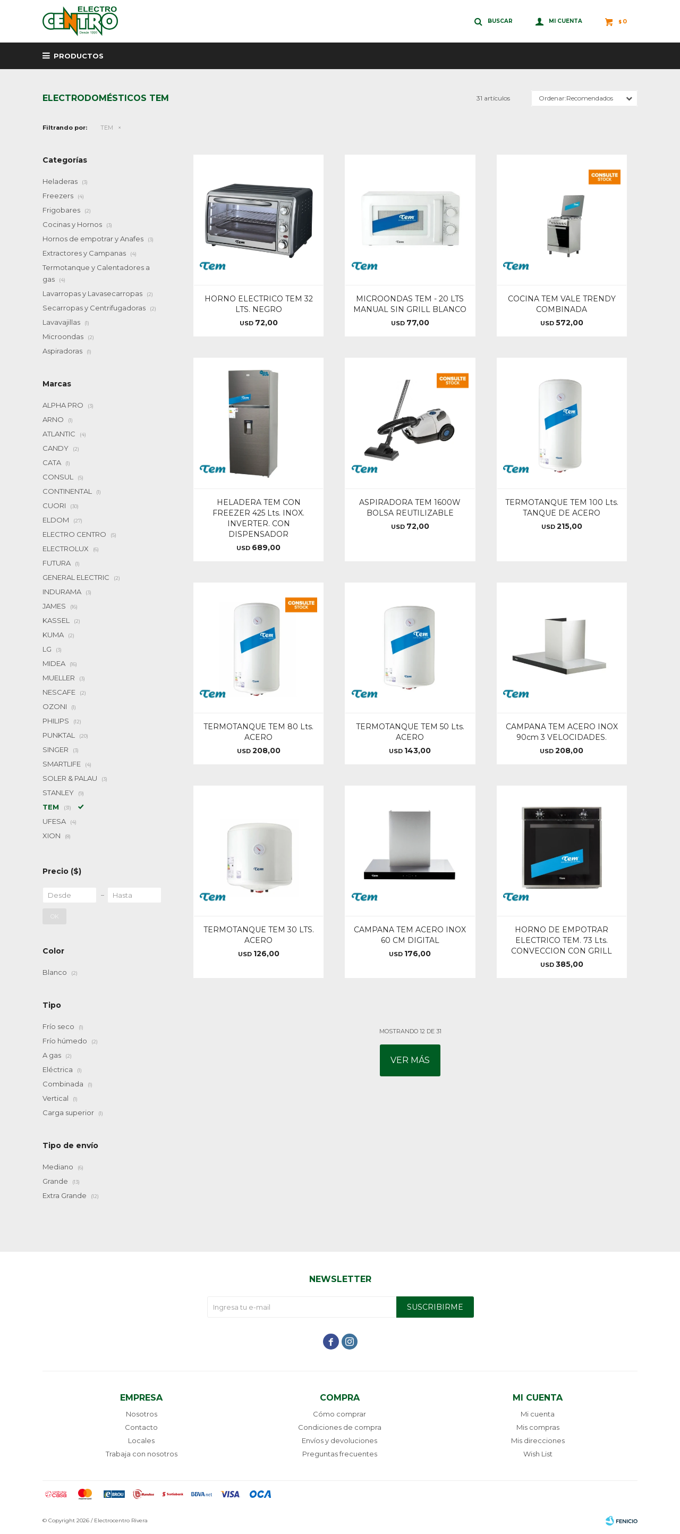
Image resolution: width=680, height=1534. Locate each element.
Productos (79, 56)
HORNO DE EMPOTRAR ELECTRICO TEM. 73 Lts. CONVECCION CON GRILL (561, 940)
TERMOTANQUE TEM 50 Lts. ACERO (410, 732)
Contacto (141, 1427)
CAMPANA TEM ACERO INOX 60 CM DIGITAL (410, 935)
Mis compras (537, 1427)
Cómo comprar (339, 1414)
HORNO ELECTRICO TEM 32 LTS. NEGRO (259, 304)
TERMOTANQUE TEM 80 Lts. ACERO (258, 732)
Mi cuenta (538, 1414)
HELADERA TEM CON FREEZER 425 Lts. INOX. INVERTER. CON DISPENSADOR (258, 518)
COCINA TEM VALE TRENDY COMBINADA (562, 304)
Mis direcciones (538, 1440)
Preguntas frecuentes (339, 1453)
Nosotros (141, 1414)
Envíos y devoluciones (339, 1440)
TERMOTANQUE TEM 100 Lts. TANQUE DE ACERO (561, 508)
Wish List (537, 1453)
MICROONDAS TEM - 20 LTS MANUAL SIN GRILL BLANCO (409, 304)
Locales (141, 1440)
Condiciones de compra (339, 1427)
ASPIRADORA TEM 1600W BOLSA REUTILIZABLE (410, 508)
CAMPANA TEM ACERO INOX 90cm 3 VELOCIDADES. (562, 732)
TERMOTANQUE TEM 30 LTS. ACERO (258, 935)
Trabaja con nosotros (141, 1453)
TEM (106, 127)
